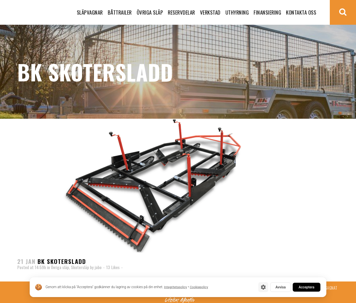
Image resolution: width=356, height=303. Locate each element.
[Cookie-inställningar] (263, 287)
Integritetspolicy (175, 287)
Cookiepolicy (199, 287)
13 (113, 267)
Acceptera (306, 287)
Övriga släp (60, 267)
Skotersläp (80, 267)
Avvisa (280, 287)
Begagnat (329, 288)
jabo (98, 267)
